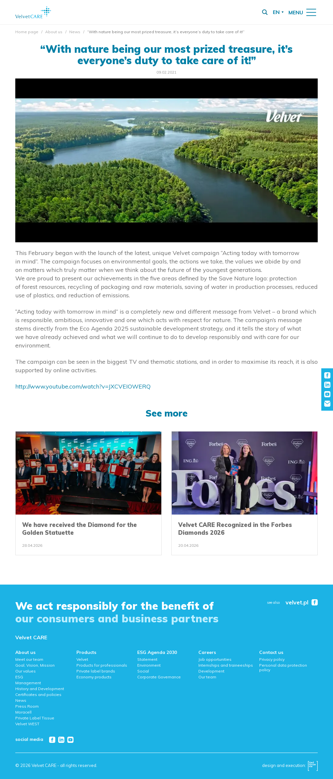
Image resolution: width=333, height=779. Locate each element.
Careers (207, 652)
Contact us (271, 652)
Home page (26, 31)
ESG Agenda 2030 (157, 652)
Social (143, 671)
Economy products (94, 676)
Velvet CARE (31, 637)
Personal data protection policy (283, 667)
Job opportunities (215, 659)
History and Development (39, 688)
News (74, 31)
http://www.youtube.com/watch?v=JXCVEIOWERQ (83, 386)
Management (28, 682)
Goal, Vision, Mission (35, 665)
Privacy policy (272, 659)
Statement (147, 659)
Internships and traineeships (225, 665)
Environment (149, 665)
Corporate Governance (159, 676)
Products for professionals (101, 665)
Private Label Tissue (34, 717)
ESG (19, 676)
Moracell (23, 712)
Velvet (82, 659)
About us (53, 31)
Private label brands (95, 671)
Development (211, 671)
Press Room (27, 706)
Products (86, 652)
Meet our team (29, 659)
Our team (207, 676)
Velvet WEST (27, 723)
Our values (25, 671)
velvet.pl (297, 602)
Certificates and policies (38, 694)
